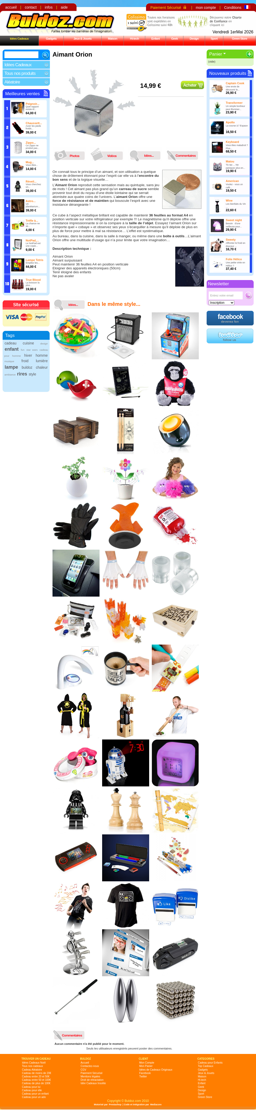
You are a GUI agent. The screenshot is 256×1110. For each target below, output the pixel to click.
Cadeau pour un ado (34, 1097)
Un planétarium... (33, 205)
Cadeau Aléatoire (32, 1069)
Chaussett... (34, 123)
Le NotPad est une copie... (33, 244)
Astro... (31, 201)
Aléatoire (12, 82)
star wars (32, 349)
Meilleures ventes (22, 93)
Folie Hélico (234, 259)
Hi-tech (134, 38)
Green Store (239, 38)
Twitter (143, 1076)
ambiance (10, 374)
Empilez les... (33, 263)
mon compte (206, 7)
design (44, 343)
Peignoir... (32, 103)
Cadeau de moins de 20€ (36, 1073)
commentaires (184, 154)
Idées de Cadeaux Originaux (155, 1069)
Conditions (232, 7)
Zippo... (31, 142)
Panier (215, 54)
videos (108, 154)
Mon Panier (146, 1066)
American (232, 181)
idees (146, 154)
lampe (11, 367)
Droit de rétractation (92, 1079)
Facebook (145, 1073)
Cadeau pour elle (32, 1090)
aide (64, 7)
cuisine (28, 343)
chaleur (42, 367)
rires (22, 374)
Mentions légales (90, 1076)
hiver (28, 355)
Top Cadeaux (205, 1066)
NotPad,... (32, 240)
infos (49, 7)
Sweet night (234, 220)
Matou (230, 161)
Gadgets (51, 38)
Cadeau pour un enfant (35, 1093)
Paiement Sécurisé (165, 7)
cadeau (10, 343)
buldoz (27, 367)
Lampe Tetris (34, 260)
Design (194, 38)
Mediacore (156, 1104)
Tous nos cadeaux (32, 1066)
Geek (174, 38)
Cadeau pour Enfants (210, 1062)
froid (24, 361)
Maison (112, 38)
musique (9, 361)
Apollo (230, 122)
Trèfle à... (32, 220)
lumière (42, 361)
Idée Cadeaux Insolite (93, 1083)
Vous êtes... (32, 165)
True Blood (33, 279)
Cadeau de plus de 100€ (36, 1083)
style (32, 374)
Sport (214, 38)
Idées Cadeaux (19, 38)
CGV (83, 1069)
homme (42, 355)
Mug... (30, 162)
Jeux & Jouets (82, 38)
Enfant (155, 38)
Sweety (231, 239)
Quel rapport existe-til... (32, 108)
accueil (11, 7)
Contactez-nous (90, 1066)
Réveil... (31, 181)
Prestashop (115, 1104)
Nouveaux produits (227, 73)
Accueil (85, 1062)
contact (31, 7)
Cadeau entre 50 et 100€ (36, 1079)
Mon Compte (146, 1062)
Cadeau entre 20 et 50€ (35, 1076)
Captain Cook (235, 83)
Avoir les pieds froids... (33, 127)
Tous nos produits (20, 73)
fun (23, 349)
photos (71, 154)
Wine (229, 200)
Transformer (234, 102)
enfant (12, 349)
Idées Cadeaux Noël (34, 1062)
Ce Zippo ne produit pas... (32, 146)
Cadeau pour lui (31, 1086)
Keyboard (232, 141)
